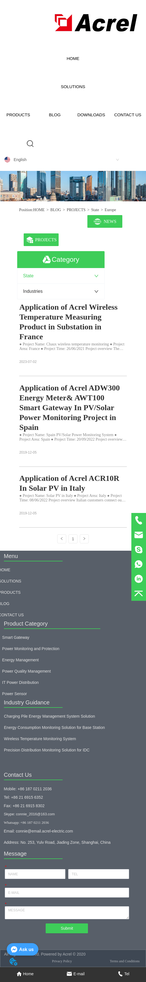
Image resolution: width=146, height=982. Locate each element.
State (95, 210)
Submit (67, 928)
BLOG (55, 114)
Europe (110, 210)
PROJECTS (76, 210)
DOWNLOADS (91, 114)
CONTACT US (127, 114)
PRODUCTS (18, 114)
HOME (73, 58)
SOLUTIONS (73, 86)
